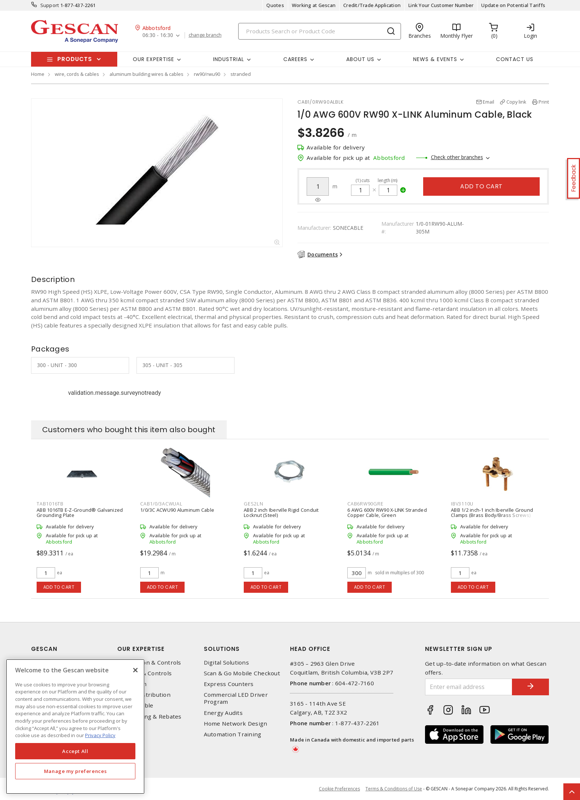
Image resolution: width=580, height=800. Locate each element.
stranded (240, 74)
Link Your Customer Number (440, 5)
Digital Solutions (226, 662)
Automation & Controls (149, 662)
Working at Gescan (313, 5)
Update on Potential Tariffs (513, 5)
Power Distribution (144, 694)
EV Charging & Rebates (149, 716)
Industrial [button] (228, 59)
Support (49, 5)
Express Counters (229, 684)
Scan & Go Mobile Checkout (242, 673)
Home (37, 74)
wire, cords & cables (77, 74)
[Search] (319, 31)
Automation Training (233, 734)
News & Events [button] (435, 59)
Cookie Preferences (339, 789)
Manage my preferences (75, 771)
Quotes (275, 5)
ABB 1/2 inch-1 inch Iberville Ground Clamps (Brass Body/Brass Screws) (492, 512)
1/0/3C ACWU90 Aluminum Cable (177, 510)
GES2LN (253, 503)
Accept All (75, 751)
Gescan (44, 649)
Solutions (222, 649)
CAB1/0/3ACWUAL (161, 503)
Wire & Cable (135, 705)
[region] (75, 726)
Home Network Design (235, 723)
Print (544, 101)
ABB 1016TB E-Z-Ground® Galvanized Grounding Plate (80, 512)
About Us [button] (360, 59)
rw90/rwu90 (207, 74)
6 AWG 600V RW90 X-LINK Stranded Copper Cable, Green (387, 512)
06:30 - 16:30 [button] (157, 35)
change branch (205, 35)
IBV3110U (462, 503)
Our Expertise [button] (153, 59)
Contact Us (514, 59)
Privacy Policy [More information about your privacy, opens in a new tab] (100, 735)
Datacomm (131, 684)
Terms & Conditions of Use (393, 789)
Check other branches (457, 157)
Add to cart (481, 186)
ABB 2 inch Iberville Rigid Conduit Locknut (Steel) (281, 512)
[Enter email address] (468, 687)
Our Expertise (141, 649)
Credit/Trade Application (372, 5)
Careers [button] (295, 59)
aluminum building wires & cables (146, 74)
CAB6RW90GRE (365, 503)
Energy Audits (223, 712)
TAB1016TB (50, 503)
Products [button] (74, 59)
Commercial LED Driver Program (236, 698)
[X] (135, 670)
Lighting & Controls (144, 673)
